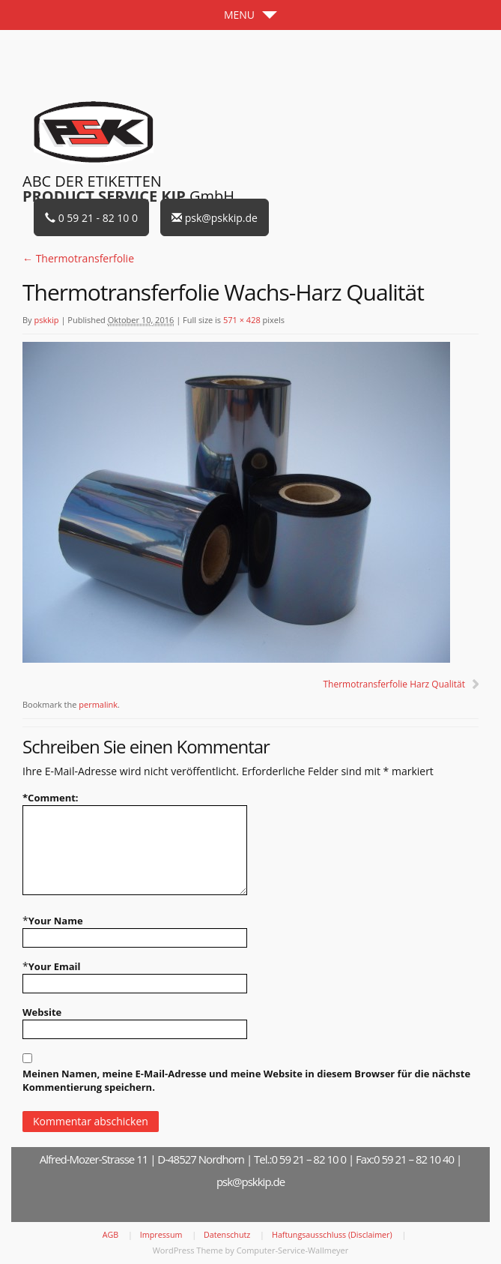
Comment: (50, 797)
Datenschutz (227, 1235)
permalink (98, 704)
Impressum (161, 1235)
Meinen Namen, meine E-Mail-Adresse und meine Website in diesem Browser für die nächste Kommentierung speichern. (246, 1081)
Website (41, 1012)
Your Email (54, 966)
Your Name (55, 920)
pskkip (46, 319)
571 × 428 (242, 319)
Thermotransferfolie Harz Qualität (394, 684)
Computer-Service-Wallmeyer (293, 1250)
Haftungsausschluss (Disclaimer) (332, 1235)
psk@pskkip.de (214, 218)
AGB (110, 1235)
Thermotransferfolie (78, 258)
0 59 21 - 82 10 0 (91, 218)
